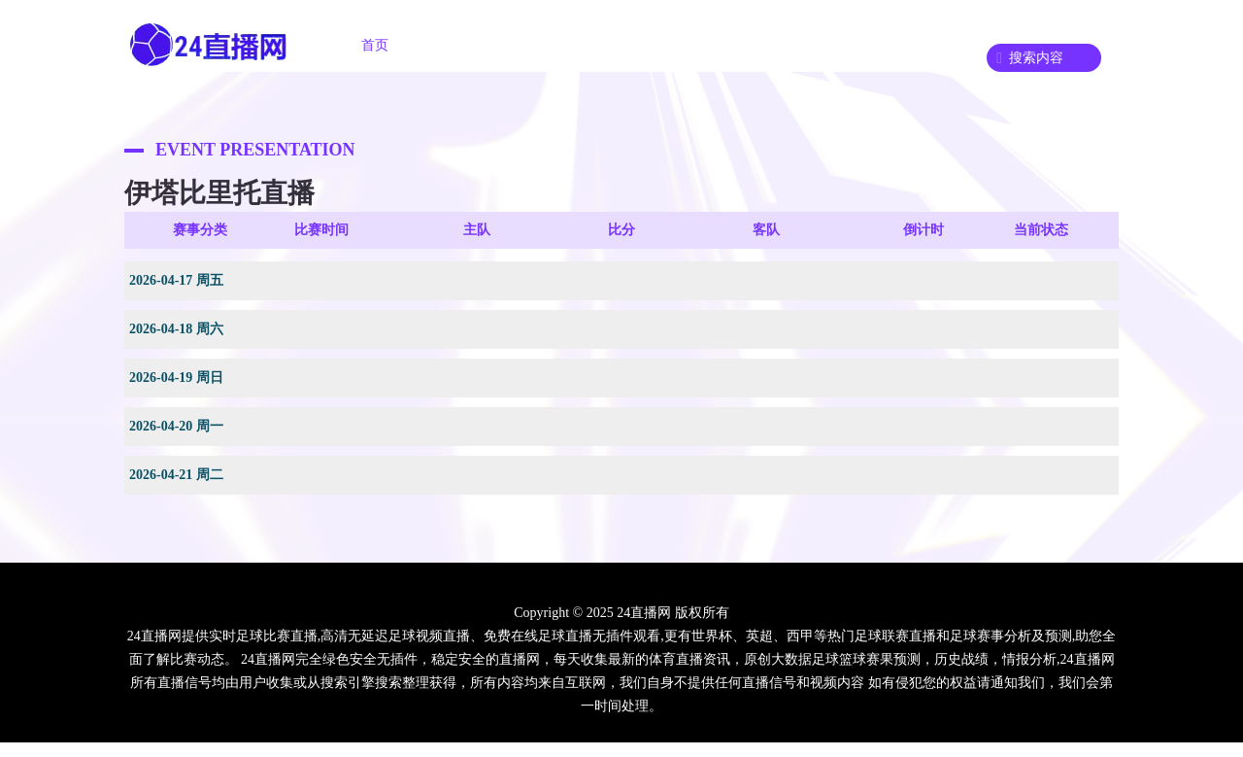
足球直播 (470, 45)
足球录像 (687, 45)
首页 (374, 45)
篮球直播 (579, 45)
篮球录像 (796, 45)
